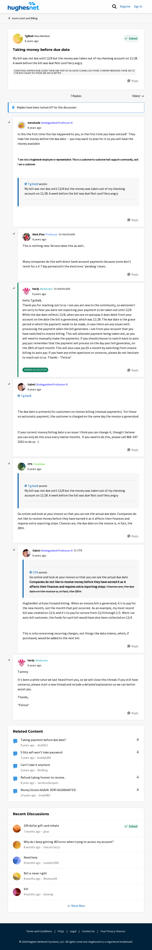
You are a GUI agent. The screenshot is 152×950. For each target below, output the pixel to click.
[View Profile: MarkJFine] (26, 237)
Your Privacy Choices (113, 931)
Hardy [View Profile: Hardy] (35, 289)
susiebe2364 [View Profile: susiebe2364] (51, 863)
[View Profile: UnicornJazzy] (17, 845)
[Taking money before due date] (34, 128)
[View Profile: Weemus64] (17, 876)
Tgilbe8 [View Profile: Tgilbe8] (29, 36)
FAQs (61, 931)
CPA (35, 572)
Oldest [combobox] (138, 96)
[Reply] (132, 81)
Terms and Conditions (39, 931)
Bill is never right (35, 873)
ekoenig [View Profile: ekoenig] (48, 894)
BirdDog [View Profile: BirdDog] (42, 770)
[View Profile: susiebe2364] (17, 860)
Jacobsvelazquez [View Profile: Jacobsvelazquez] (48, 783)
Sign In (138, 6)
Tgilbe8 (33, 184)
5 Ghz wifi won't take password (41, 752)
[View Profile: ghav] (17, 829)
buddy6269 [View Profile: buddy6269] (44, 758)
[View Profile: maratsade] (22, 125)
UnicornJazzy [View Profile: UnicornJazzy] (51, 847)
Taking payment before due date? (43, 740)
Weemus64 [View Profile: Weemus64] (50, 879)
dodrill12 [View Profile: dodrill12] (42, 745)
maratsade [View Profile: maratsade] (34, 123)
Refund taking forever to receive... (43, 778)
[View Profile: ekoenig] (17, 892)
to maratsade (67, 234)
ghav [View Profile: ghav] (46, 831)
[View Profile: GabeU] (22, 387)
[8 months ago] (32, 847)
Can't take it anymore (35, 765)
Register (125, 6)
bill (26, 889)
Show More (76, 906)
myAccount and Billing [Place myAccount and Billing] (23, 18)
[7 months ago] (32, 831)
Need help (30, 858)
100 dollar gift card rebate (41, 826)
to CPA (78, 550)
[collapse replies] (9, 122)
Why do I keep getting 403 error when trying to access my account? (69, 842)
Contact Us (88, 931)
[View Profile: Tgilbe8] (18, 39)
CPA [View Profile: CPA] (30, 464)
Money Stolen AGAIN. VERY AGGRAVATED (48, 790)
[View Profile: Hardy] (26, 291)
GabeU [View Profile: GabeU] (31, 384)
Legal (73, 931)
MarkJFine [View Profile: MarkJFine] (38, 234)
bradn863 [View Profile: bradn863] (44, 795)
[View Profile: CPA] (22, 467)
